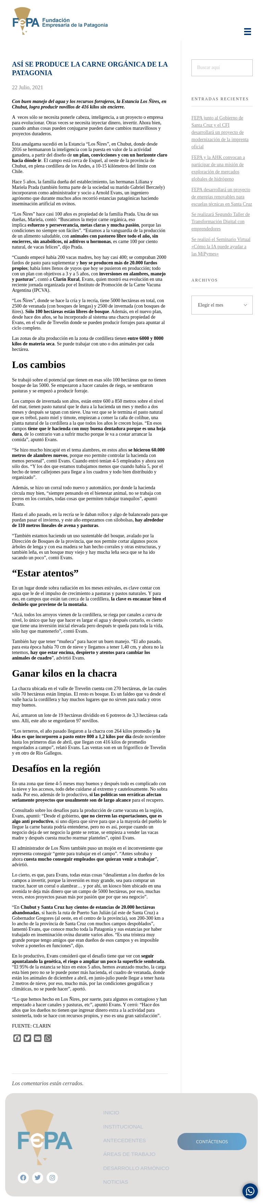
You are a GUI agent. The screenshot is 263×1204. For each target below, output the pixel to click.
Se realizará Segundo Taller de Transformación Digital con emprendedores (220, 221)
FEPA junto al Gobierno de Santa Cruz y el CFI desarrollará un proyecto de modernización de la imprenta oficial (220, 132)
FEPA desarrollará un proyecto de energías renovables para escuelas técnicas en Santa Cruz (221, 197)
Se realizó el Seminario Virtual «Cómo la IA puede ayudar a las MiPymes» (220, 246)
